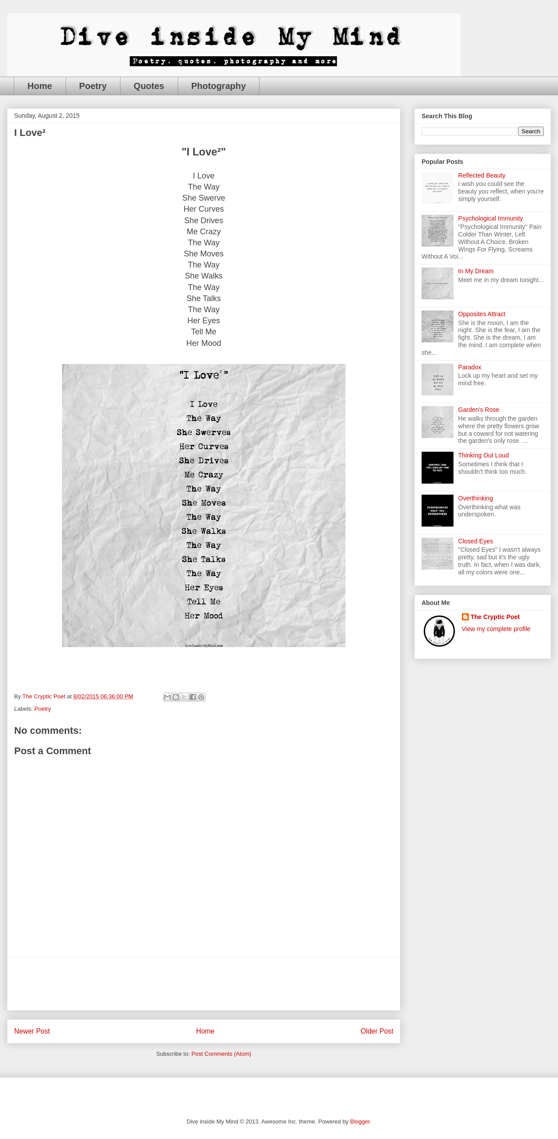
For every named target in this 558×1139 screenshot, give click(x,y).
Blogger (360, 1121)
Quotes (149, 86)
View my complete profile (496, 628)
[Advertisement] (204, 983)
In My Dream (476, 271)
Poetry (93, 86)
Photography (218, 86)
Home (39, 86)
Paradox (469, 367)
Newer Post (32, 1031)
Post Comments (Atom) (221, 1053)
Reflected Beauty (482, 175)
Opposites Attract (482, 314)
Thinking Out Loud (483, 455)
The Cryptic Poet (495, 616)
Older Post (376, 1031)
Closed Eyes (475, 541)
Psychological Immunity (490, 218)
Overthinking (475, 498)
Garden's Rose (479, 409)
